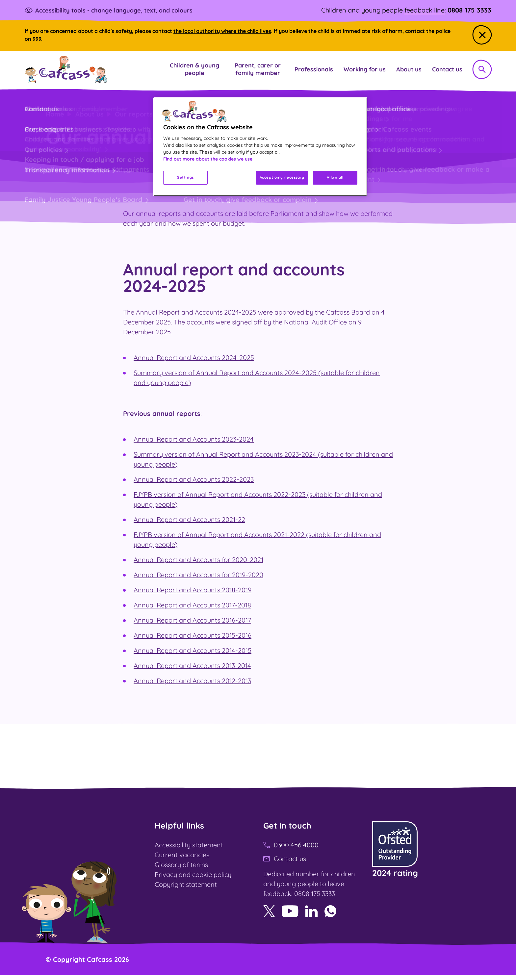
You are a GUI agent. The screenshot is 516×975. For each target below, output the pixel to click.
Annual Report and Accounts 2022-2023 (194, 479)
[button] (194, 69)
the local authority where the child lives (222, 31)
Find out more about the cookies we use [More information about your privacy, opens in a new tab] (207, 159)
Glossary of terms (181, 864)
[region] (260, 146)
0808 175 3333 (469, 10)
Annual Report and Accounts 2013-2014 (192, 665)
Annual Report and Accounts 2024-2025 (194, 357)
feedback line (424, 10)
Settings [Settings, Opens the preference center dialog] (185, 177)
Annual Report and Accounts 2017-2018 (192, 605)
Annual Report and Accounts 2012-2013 (192, 681)
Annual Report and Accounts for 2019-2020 (198, 575)
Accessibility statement (189, 845)
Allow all (335, 177)
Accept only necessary (282, 177)
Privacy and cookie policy (193, 874)
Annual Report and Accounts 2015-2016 (192, 635)
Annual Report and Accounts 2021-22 (189, 519)
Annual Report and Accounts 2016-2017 (192, 620)
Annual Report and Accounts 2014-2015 (192, 650)
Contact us (290, 859)
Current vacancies (182, 855)
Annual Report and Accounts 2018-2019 (192, 590)
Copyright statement (186, 884)
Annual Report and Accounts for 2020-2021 (198, 559)
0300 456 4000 (296, 845)
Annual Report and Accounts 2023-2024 (194, 439)
